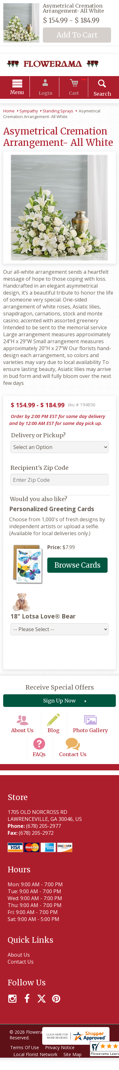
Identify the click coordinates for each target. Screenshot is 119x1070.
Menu (23, 93)
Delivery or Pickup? (36, 436)
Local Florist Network (36, 1067)
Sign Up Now (59, 703)
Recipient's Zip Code (37, 468)
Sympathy (28, 112)
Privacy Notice (62, 1060)
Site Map (75, 1067)
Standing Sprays (58, 112)
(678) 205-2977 (42, 838)
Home (9, 112)
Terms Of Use (25, 1060)
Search (96, 95)
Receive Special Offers (59, 689)
